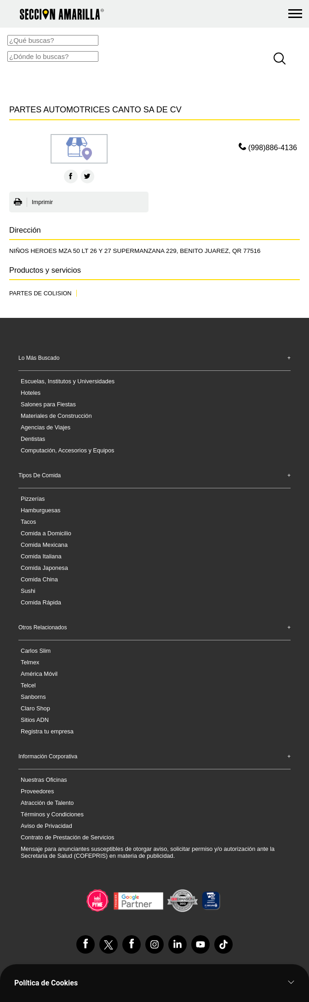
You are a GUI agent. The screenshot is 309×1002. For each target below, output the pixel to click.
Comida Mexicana (44, 544)
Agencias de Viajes (45, 427)
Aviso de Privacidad (46, 825)
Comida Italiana (41, 556)
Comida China (39, 579)
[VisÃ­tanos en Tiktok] (223, 944)
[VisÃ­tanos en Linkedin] (177, 944)
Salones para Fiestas (48, 404)
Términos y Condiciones (52, 814)
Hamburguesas (40, 510)
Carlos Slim (36, 650)
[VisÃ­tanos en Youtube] (200, 944)
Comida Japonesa (44, 567)
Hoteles (30, 392)
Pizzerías (33, 498)
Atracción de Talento (47, 802)
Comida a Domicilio (46, 533)
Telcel (28, 685)
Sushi (28, 590)
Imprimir (33, 202)
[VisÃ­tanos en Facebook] (85, 944)
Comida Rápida (41, 602)
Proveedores (37, 791)
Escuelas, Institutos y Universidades (67, 381)
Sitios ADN (35, 719)
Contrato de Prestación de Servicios (67, 837)
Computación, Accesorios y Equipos (67, 450)
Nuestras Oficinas (44, 779)
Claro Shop (35, 708)
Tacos (28, 521)
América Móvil (39, 673)
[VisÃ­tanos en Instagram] (154, 944)
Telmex (30, 662)
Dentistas (33, 438)
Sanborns (33, 696)
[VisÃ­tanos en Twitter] (108, 944)
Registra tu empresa (47, 731)
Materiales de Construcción (56, 415)
